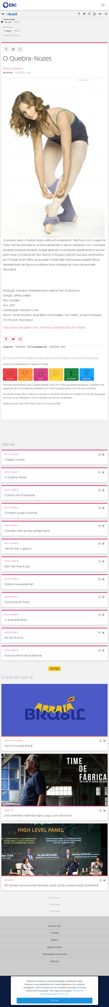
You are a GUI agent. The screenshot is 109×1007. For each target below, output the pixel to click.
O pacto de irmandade (19, 495)
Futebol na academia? (19, 584)
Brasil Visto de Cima (12, 35)
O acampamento (15, 619)
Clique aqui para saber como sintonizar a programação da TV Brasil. (44, 327)
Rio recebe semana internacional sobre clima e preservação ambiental (51, 885)
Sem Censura (8, 27)
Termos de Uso (60, 994)
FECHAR (54, 1001)
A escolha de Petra (16, 602)
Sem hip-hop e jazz (17, 566)
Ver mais (55, 669)
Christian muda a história (20, 513)
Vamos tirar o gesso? (18, 548)
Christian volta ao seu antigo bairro (27, 530)
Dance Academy (13, 68)
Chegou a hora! (14, 459)
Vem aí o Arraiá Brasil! (18, 745)
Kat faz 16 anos (13, 637)
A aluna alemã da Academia (23, 655)
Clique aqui (8, 403)
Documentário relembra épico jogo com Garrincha (38, 815)
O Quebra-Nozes (15, 477)
